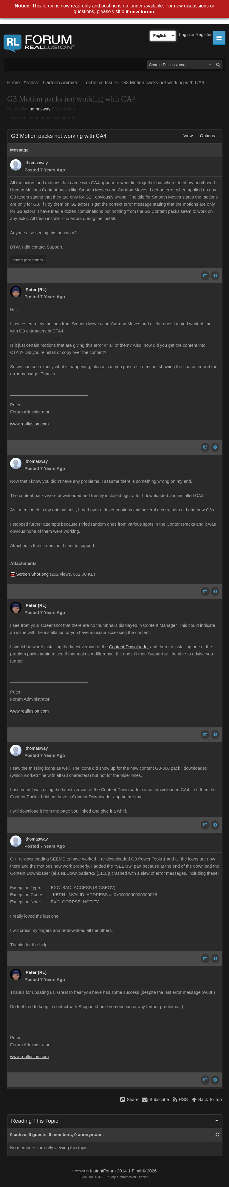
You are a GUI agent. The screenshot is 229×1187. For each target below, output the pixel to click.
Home (13, 82)
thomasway (39, 109)
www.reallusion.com (29, 423)
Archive (31, 82)
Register (203, 34)
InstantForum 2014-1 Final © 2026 (123, 1171)
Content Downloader (129, 646)
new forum (142, 11)
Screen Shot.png (32, 574)
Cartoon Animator (61, 82)
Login (184, 34)
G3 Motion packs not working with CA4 (163, 82)
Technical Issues (101, 82)
